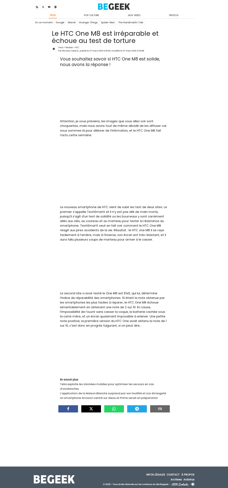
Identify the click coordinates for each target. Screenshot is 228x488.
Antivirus (188, 480)
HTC (77, 47)
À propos (187, 475)
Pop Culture (91, 15)
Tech (53, 15)
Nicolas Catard (70, 50)
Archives (176, 480)
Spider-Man (108, 22)
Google (60, 22)
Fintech (173, 15)
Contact (173, 475)
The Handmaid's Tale (131, 22)
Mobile (69, 47)
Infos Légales (155, 475)
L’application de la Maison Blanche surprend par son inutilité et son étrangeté (113, 394)
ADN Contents (180, 484)
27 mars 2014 (96, 50)
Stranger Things (88, 22)
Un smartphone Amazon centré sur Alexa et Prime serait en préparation (109, 398)
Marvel (72, 22)
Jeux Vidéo (134, 15)
